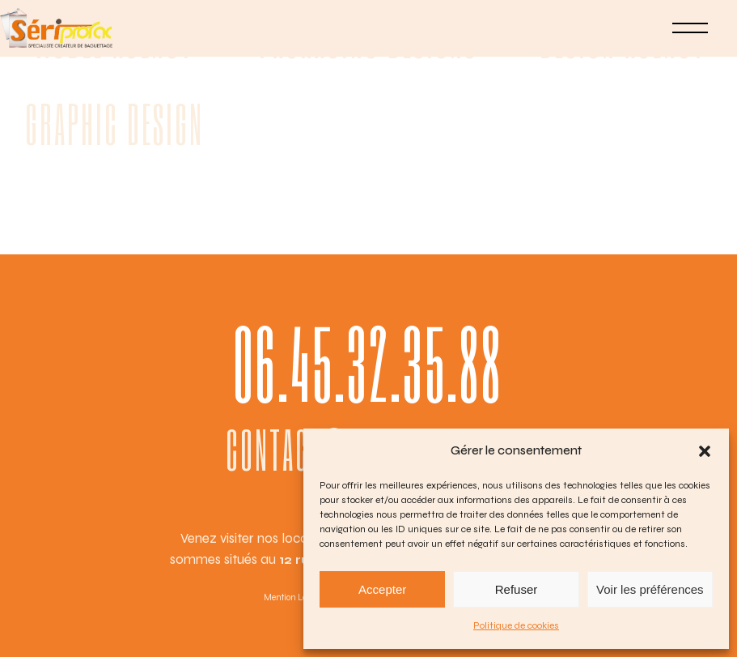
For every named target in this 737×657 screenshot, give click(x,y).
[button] (705, 451)
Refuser (516, 589)
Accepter (382, 589)
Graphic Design (114, 124)
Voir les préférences (650, 589)
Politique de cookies (516, 625)
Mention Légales (296, 597)
